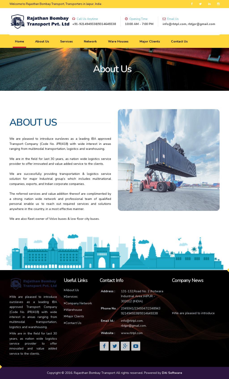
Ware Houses (118, 41)
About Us (42, 41)
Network (90, 41)
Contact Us (179, 41)
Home (19, 41)
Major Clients (150, 41)
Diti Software (172, 373)
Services (66, 41)
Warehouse (73, 310)
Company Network (78, 303)
